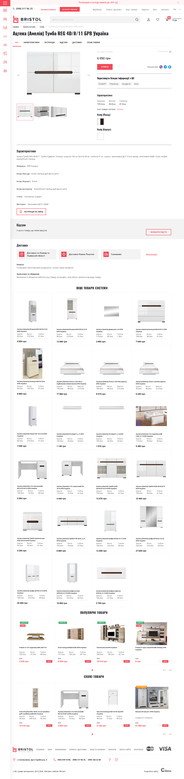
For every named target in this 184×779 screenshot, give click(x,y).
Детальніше (151, 254)
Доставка (77, 42)
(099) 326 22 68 (94, 762)
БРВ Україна (32, 166)
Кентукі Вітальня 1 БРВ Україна (147, 713)
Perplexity (114, 84)
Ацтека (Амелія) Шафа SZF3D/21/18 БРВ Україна (32, 592)
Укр (174, 9)
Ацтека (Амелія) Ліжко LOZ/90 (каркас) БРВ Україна (151, 382)
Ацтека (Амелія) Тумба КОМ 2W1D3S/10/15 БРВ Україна (106, 487)
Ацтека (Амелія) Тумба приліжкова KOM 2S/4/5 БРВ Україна (31, 539)
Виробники (97, 9)
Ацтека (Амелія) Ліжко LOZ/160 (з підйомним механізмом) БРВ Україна (71, 382)
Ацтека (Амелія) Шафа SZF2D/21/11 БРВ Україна (111, 539)
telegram (165, 66)
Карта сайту (125, 752)
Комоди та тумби (29, 27)
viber (160, 66)
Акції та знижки (97, 752)
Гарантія (145, 9)
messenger (169, 66)
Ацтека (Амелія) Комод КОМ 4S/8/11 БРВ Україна (151, 330)
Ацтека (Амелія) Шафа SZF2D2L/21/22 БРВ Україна (150, 539)
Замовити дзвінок (48, 9)
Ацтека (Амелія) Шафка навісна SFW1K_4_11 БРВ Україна (108, 592)
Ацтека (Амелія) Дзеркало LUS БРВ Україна (109, 330)
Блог (155, 9)
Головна (16, 27)
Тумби (42, 27)
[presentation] (164, 671)
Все (16, 42)
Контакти (165, 9)
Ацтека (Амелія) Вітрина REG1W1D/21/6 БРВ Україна (32, 330)
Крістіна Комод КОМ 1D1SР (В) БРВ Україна (110, 714)
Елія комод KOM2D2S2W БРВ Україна (72, 647)
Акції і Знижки (131, 9)
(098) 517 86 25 (24, 8)
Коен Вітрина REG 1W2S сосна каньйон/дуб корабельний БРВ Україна (34, 714)
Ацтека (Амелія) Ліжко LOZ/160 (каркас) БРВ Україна (111, 382)
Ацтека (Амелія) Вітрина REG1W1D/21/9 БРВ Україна (72, 330)
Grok (136, 84)
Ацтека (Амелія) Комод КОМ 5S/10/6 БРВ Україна (31, 382)
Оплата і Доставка (113, 9)
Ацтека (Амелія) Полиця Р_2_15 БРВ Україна (109, 435)
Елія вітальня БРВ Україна (107, 647)
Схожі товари (93, 42)
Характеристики (31, 42)
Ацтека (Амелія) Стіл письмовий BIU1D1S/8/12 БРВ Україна (30, 487)
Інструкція (50, 42)
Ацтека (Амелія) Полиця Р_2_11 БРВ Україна (70, 435)
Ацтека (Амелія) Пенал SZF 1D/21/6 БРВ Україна (32, 435)
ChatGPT (102, 84)
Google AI (126, 84)
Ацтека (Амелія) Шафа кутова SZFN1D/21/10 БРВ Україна (68, 592)
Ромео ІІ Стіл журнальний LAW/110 (32, 647)
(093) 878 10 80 (63, 762)
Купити (47, 662)
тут (116, 2)
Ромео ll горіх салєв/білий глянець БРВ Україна (150, 648)
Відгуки (63, 42)
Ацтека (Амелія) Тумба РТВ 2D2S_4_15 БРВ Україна (71, 539)
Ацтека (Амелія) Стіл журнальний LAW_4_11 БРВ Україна (149, 435)
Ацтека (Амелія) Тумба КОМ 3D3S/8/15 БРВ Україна (150, 487)
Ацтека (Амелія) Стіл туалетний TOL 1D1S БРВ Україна (70, 487)
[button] (23, 75)
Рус (180, 9)
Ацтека (120, 109)
